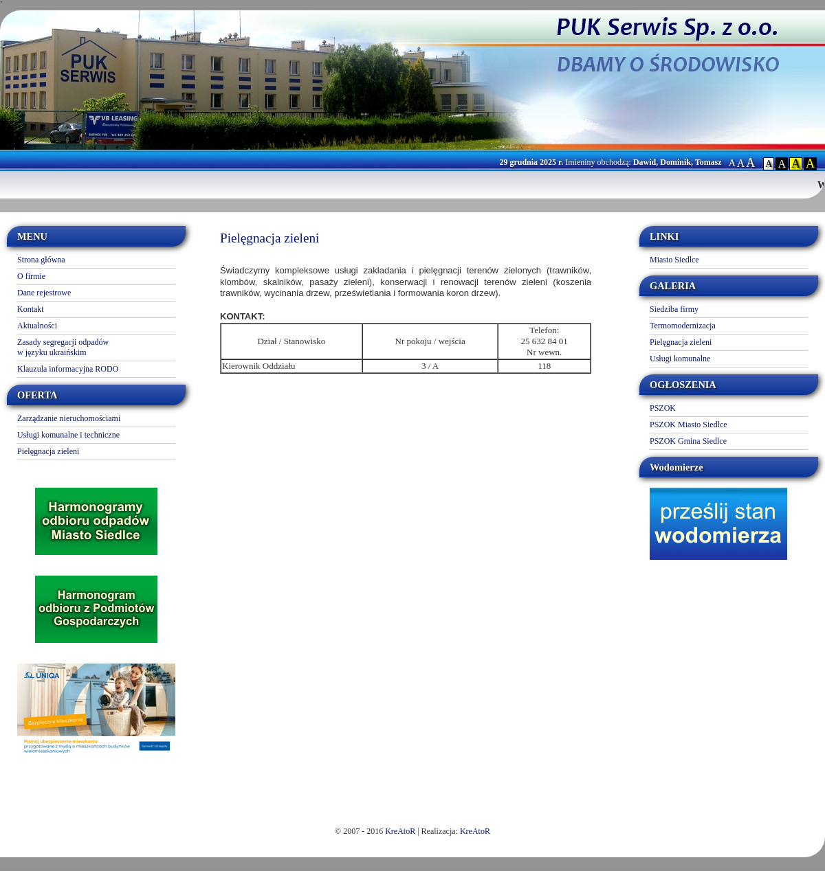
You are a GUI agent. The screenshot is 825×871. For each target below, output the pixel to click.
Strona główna (41, 259)
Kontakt (30, 309)
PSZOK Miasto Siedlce (688, 424)
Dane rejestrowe (44, 292)
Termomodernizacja (683, 325)
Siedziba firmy (674, 309)
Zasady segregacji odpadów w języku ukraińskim (63, 347)
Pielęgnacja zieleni (48, 451)
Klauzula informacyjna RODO (67, 369)
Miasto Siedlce (674, 259)
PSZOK (663, 408)
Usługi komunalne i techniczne (68, 435)
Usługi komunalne (680, 358)
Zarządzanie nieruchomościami (68, 418)
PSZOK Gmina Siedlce (688, 441)
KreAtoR (400, 831)
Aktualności (37, 325)
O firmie (31, 276)
